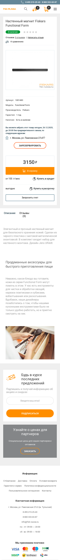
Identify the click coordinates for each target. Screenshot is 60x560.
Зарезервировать (30, 145)
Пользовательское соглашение (24, 491)
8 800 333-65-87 (49, 2)
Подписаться (30, 413)
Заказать (30, 451)
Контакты (46, 491)
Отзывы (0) (24, 215)
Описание (10, 213)
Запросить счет (30, 197)
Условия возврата (48, 481)
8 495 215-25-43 (32, 2)
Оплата (33, 481)
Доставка (22, 481)
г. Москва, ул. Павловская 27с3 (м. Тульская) (30, 507)
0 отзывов (20, 38)
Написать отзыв (36, 38)
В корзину (30, 170)
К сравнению (15, 41)
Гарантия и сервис (13, 486)
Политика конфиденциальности (40, 486)
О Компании (9, 481)
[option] (30, 70)
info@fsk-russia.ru (30, 522)
